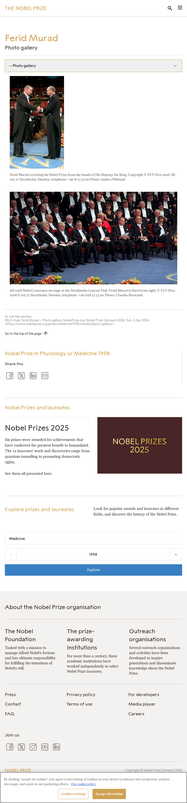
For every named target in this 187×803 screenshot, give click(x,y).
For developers (143, 694)
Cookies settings (73, 794)
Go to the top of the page (23, 333)
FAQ (9, 714)
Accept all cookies (109, 794)
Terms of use (79, 704)
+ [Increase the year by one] (176, 554)
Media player (142, 704)
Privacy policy (80, 694)
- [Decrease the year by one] (10, 554)
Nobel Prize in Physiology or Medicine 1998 (57, 353)
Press (10, 694)
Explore (93, 570)
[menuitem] (32, 695)
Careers (136, 714)
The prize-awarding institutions (82, 639)
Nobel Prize (18, 770)
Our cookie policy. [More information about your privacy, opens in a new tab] (83, 784)
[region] (93, 787)
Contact (13, 704)
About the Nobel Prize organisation (53, 607)
